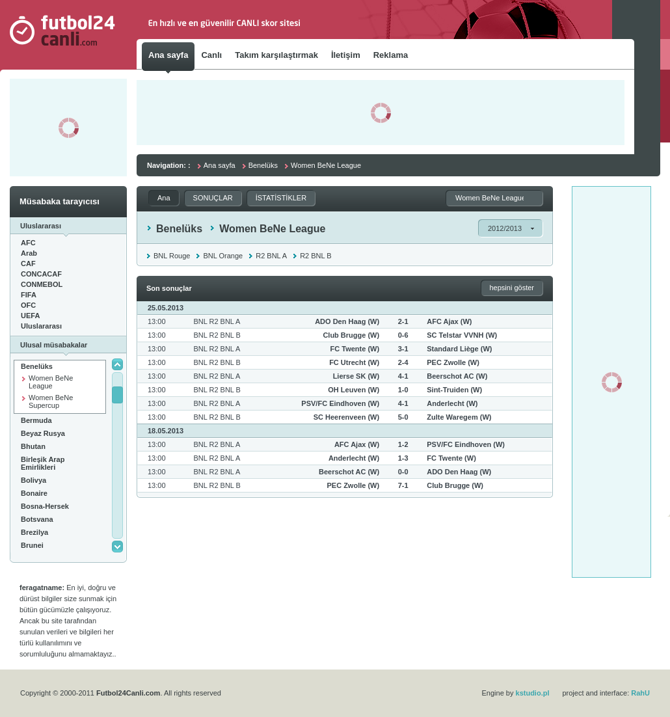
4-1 (403, 376)
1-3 (403, 458)
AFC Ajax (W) (449, 321)
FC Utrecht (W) (354, 362)
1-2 (403, 444)
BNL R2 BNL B (217, 335)
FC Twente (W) (355, 349)
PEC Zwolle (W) (453, 362)
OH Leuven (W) (353, 390)
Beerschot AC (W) (457, 376)
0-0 (403, 472)
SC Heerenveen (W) (346, 417)
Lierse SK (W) (356, 376)
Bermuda (36, 420)
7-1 (403, 485)
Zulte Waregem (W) (459, 417)
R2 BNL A (271, 256)
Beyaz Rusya (43, 433)
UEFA (30, 315)
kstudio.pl (533, 693)
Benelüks (37, 366)
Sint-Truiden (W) (454, 390)
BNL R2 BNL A (216, 321)
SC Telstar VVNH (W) (462, 335)
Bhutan (33, 446)
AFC (28, 243)
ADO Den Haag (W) (347, 321)
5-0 (403, 417)
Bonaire (34, 493)
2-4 (403, 362)
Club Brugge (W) (351, 335)
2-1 (403, 321)
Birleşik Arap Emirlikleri (42, 463)
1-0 (403, 390)
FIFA (28, 295)
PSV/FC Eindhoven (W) (340, 403)
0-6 (403, 335)
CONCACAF (41, 274)
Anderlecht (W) (452, 403)
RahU (640, 693)
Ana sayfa (219, 165)
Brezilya (34, 532)
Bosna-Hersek (45, 506)
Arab (29, 253)
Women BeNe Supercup (51, 401)
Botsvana (37, 519)
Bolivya (33, 480)
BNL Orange (223, 256)
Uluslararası (41, 326)
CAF (28, 263)
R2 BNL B (316, 256)
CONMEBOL (41, 284)
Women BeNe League (51, 382)
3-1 (403, 349)
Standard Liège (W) (459, 349)
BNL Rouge (172, 256)
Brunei (32, 545)
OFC (28, 305)
